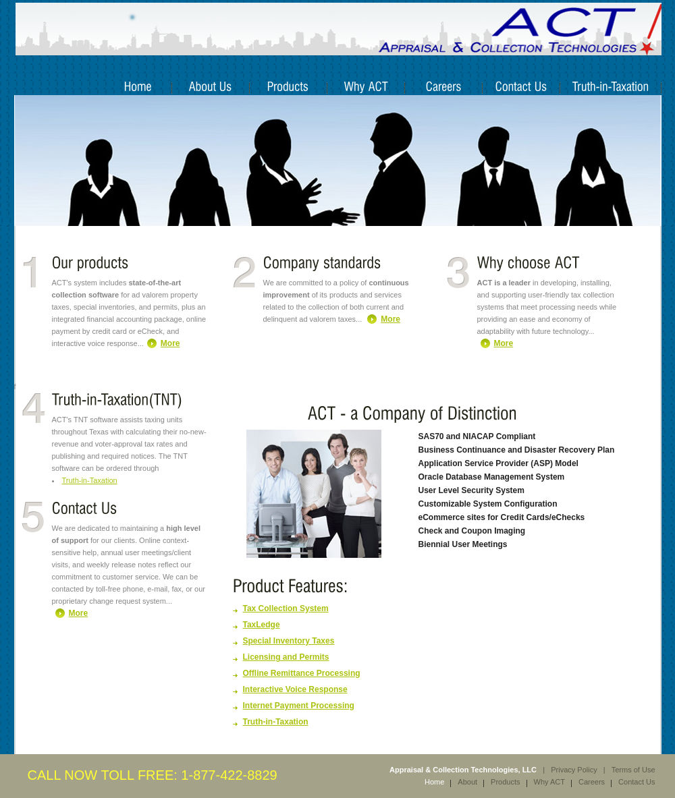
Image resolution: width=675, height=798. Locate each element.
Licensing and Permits (286, 657)
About (467, 782)
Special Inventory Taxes (289, 641)
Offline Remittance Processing (301, 673)
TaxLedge (261, 624)
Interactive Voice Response (295, 689)
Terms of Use (633, 770)
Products (505, 782)
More (170, 343)
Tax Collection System (286, 608)
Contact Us (636, 782)
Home (434, 782)
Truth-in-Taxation (89, 480)
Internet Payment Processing (298, 705)
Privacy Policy (574, 770)
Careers (591, 782)
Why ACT (549, 782)
